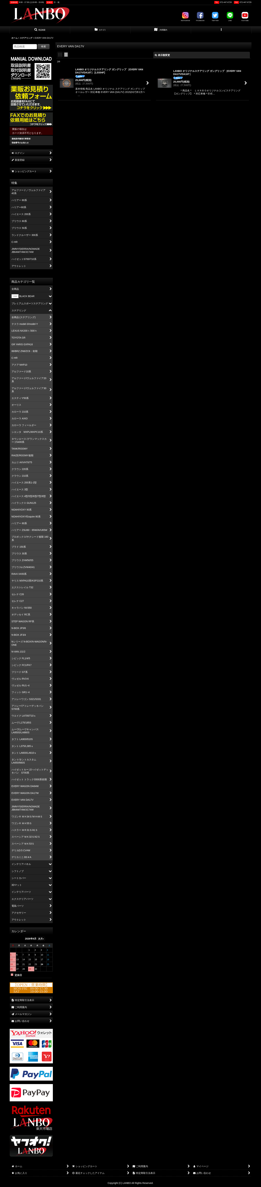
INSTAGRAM (185, 16)
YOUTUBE (245, 16)
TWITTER (215, 16)
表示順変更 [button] (162, 55)
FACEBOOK (200, 16)
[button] (40, 30)
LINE (230, 16)
